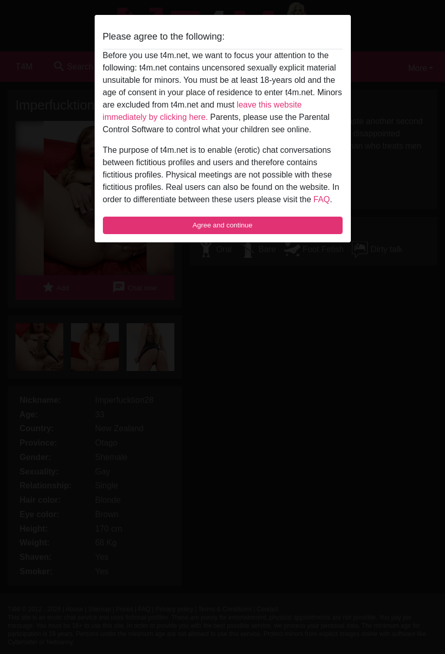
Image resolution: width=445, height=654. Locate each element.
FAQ (321, 199)
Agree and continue (222, 225)
